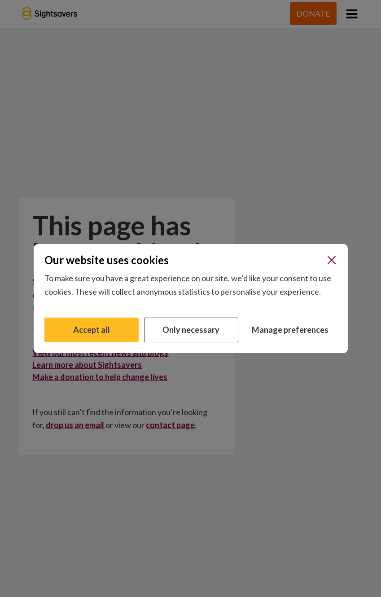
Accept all (91, 330)
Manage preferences (290, 330)
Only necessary (190, 330)
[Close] (331, 260)
